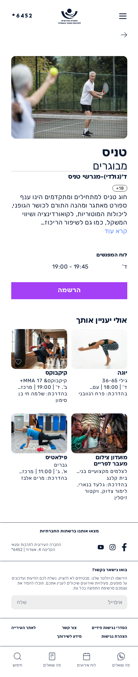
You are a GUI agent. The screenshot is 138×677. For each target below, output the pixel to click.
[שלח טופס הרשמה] (21, 602)
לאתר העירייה (23, 627)
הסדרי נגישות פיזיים (109, 627)
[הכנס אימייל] (79, 602)
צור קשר (69, 627)
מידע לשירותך (68, 636)
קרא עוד (115, 231)
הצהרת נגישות (114, 636)
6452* (22, 16)
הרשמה (69, 290)
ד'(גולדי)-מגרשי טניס (97, 177)
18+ (120, 188)
